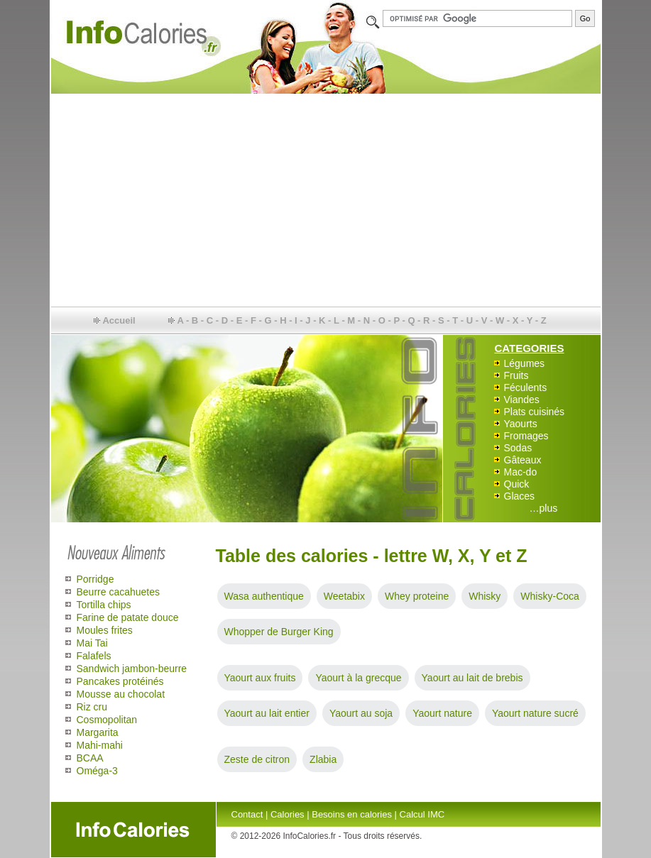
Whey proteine (417, 596)
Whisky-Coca (549, 596)
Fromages (526, 435)
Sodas (518, 447)
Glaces (519, 496)
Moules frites (105, 630)
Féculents (525, 387)
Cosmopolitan (107, 719)
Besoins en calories (352, 814)
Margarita (98, 732)
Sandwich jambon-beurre (132, 668)
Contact (247, 814)
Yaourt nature (442, 713)
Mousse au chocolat (121, 694)
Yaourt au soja (361, 713)
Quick (517, 484)
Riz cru (92, 707)
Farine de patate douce (128, 617)
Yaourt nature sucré (535, 713)
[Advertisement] (326, 200)
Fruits (516, 375)
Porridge (95, 579)
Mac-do (520, 472)
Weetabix (344, 596)
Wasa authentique (264, 596)
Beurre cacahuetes (118, 592)
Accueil (118, 320)
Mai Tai (92, 643)
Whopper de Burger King (279, 631)
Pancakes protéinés (120, 681)
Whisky (484, 596)
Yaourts (520, 423)
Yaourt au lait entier (267, 713)
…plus (544, 508)
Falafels (94, 655)
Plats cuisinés (534, 411)
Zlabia (323, 759)
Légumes (524, 363)
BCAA (90, 758)
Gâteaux (523, 460)
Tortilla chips (104, 604)
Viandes (522, 399)
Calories (287, 814)
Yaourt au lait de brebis (472, 677)
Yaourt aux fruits (260, 677)
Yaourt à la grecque (358, 677)
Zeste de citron (257, 759)
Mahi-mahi (100, 745)
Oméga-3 (97, 770)
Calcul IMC (422, 814)
